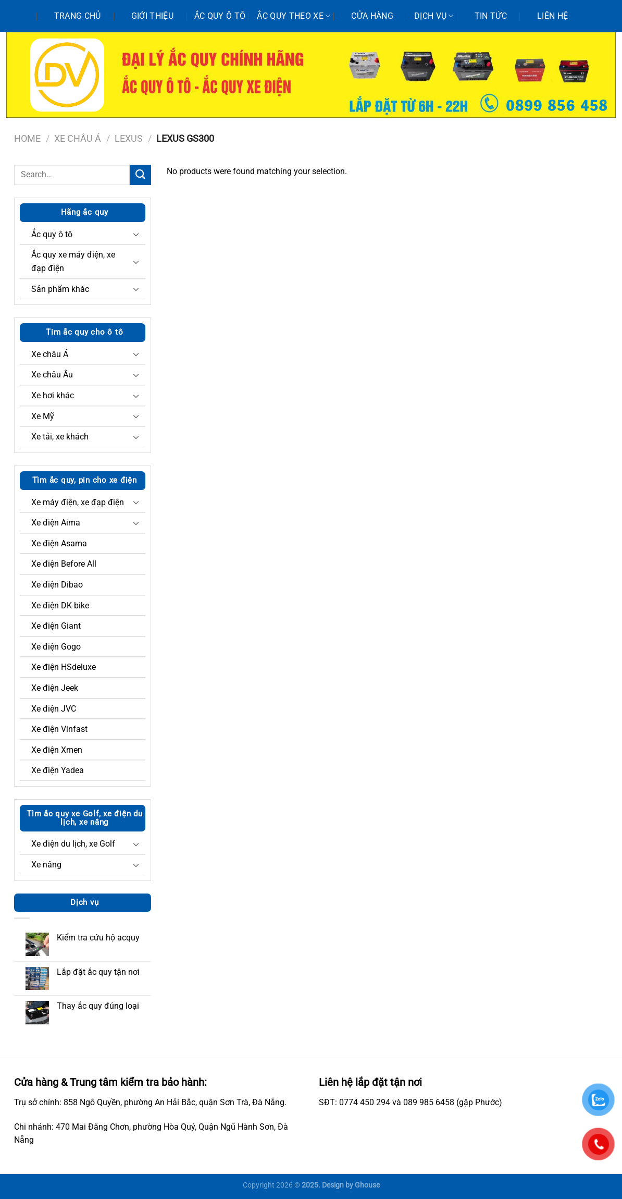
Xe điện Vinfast (59, 729)
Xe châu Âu (52, 375)
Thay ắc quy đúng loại (98, 1006)
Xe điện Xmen (56, 750)
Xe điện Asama (59, 543)
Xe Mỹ (42, 416)
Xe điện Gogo (56, 647)
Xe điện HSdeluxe (63, 667)
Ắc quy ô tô (220, 16)
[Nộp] (140, 175)
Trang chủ (77, 16)
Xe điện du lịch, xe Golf (73, 844)
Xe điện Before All (63, 564)
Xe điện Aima (55, 523)
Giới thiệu (152, 16)
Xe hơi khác (52, 395)
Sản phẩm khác (60, 289)
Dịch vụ (434, 16)
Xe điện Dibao (57, 585)
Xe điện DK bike (60, 605)
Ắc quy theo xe (293, 16)
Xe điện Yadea (57, 770)
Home (27, 138)
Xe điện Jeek (54, 688)
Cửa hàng (372, 16)
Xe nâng (46, 865)
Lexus (129, 138)
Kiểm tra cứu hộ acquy (98, 938)
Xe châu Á (77, 138)
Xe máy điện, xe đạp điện (77, 502)
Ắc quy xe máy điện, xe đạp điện (73, 261)
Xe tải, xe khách (60, 437)
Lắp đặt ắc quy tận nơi (98, 972)
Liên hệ (552, 16)
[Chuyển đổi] (136, 234)
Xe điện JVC (53, 709)
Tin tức (491, 16)
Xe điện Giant (56, 626)
